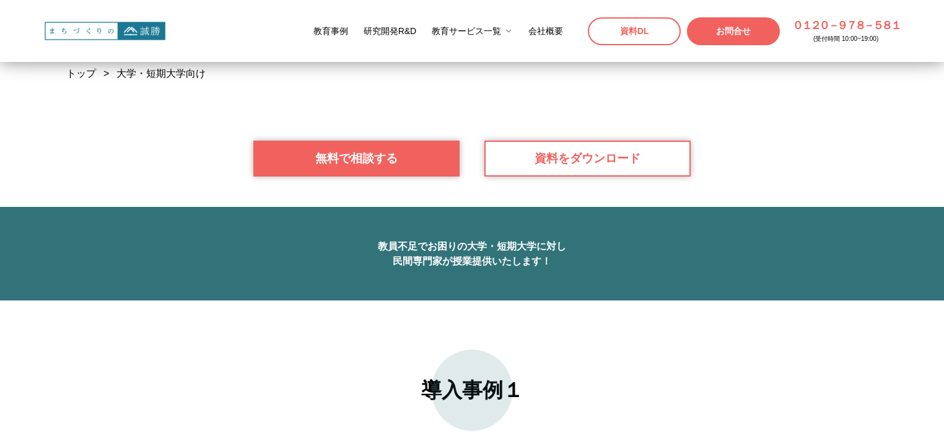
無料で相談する (356, 425)
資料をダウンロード (587, 425)
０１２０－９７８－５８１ (845, 25)
